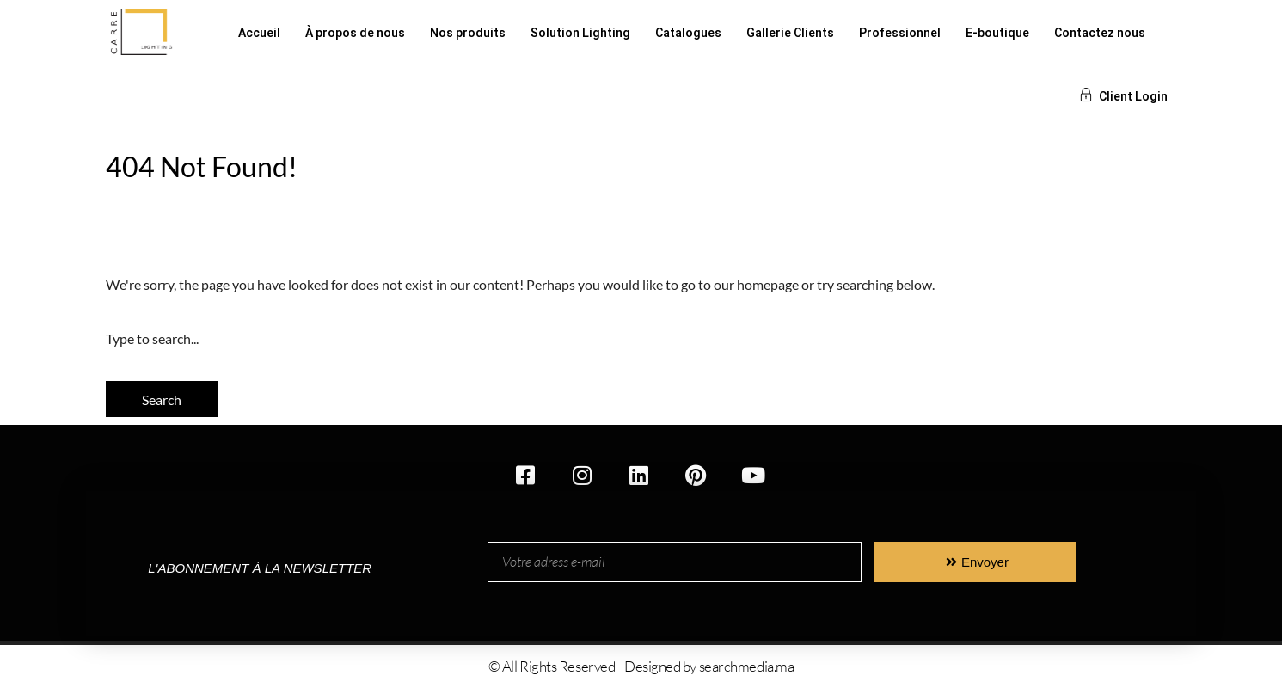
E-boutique (997, 33)
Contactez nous (1099, 33)
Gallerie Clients (790, 33)
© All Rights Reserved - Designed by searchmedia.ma (641, 666)
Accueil (259, 33)
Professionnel (900, 33)
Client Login (1123, 97)
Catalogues (688, 33)
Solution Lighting (580, 33)
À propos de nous (355, 33)
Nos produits (468, 33)
